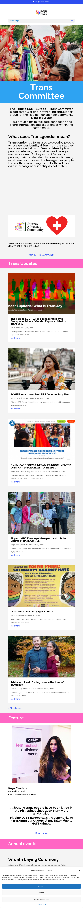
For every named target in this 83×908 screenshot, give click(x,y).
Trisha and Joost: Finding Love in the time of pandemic (37, 683)
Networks (38, 471)
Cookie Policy (41, 904)
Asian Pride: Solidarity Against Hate (32, 611)
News (23, 328)
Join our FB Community (41, 254)
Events (24, 615)
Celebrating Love (29, 689)
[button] (79, 870)
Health (23, 471)
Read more (41, 833)
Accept (41, 886)
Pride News (33, 545)
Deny (41, 893)
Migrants (30, 471)
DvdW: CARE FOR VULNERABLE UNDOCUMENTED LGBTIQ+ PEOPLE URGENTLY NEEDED (41, 466)
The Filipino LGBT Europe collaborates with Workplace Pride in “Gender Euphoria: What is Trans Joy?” (38, 321)
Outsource (55, 471)
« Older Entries (14, 708)
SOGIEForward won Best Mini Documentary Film (40, 394)
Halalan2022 (34, 398)
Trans (31, 328)
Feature (25, 398)
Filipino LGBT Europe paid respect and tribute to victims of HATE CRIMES (40, 539)
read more (15, 338)
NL (27, 328)
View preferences (41, 899)
